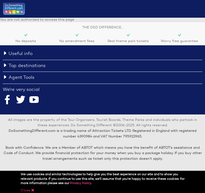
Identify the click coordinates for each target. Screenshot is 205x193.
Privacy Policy (80, 183)
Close (27, 190)
